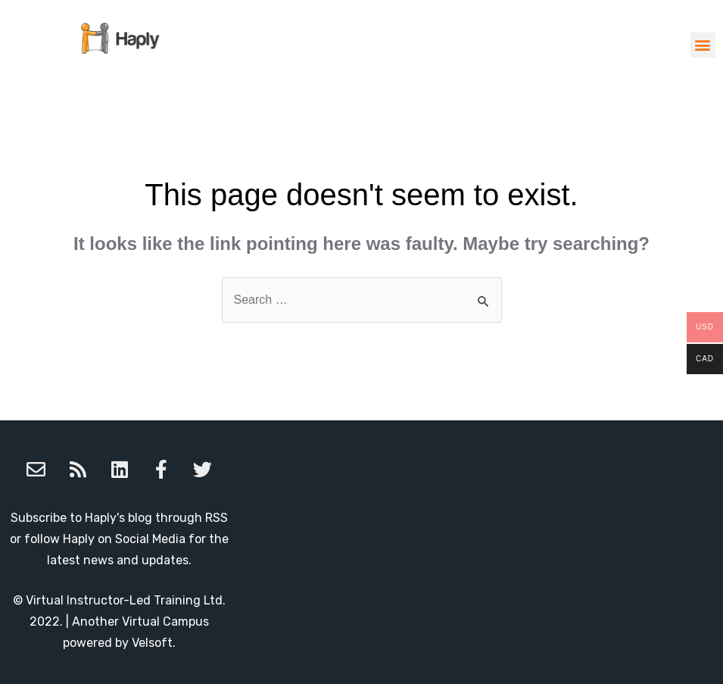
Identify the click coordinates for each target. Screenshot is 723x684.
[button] (702, 45)
